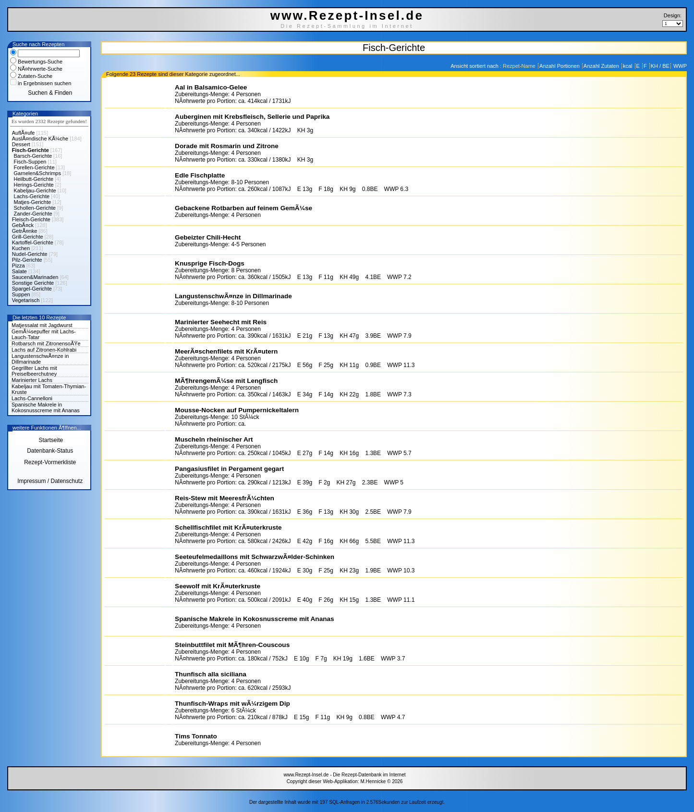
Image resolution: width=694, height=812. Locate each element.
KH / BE (660, 66)
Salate (19, 271)
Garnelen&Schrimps (37, 173)
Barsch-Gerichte (33, 156)
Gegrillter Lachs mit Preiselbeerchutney (34, 371)
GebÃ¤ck (23, 225)
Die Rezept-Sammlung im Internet (347, 26)
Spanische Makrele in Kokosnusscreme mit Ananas (46, 407)
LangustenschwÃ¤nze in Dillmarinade (40, 359)
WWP (679, 66)
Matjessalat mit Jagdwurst (42, 325)
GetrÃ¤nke (24, 231)
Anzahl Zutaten (602, 66)
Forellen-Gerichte (34, 167)
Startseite (50, 440)
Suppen (21, 294)
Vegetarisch (25, 300)
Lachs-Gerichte (32, 196)
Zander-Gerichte (33, 213)
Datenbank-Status (50, 450)
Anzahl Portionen (560, 66)
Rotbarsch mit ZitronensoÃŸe (46, 343)
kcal (628, 66)
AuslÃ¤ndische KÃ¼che (40, 138)
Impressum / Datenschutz (50, 481)
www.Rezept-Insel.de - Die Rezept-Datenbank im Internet (344, 774)
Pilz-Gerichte (27, 260)
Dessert (21, 144)
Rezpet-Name (520, 66)
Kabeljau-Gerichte (35, 190)
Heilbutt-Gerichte (34, 179)
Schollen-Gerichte (35, 208)
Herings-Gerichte (34, 185)
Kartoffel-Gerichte (32, 242)
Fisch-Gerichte (30, 150)
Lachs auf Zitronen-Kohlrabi (44, 350)
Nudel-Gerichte (30, 254)
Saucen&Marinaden (35, 277)
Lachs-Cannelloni (32, 398)
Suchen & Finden (50, 92)
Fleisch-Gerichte (31, 219)
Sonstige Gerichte (33, 283)
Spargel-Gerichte (32, 289)
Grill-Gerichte (27, 237)
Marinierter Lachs (32, 380)
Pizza (18, 265)
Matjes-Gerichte (32, 202)
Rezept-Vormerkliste (50, 462)
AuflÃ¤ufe (23, 133)
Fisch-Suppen (30, 162)
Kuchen (21, 248)
